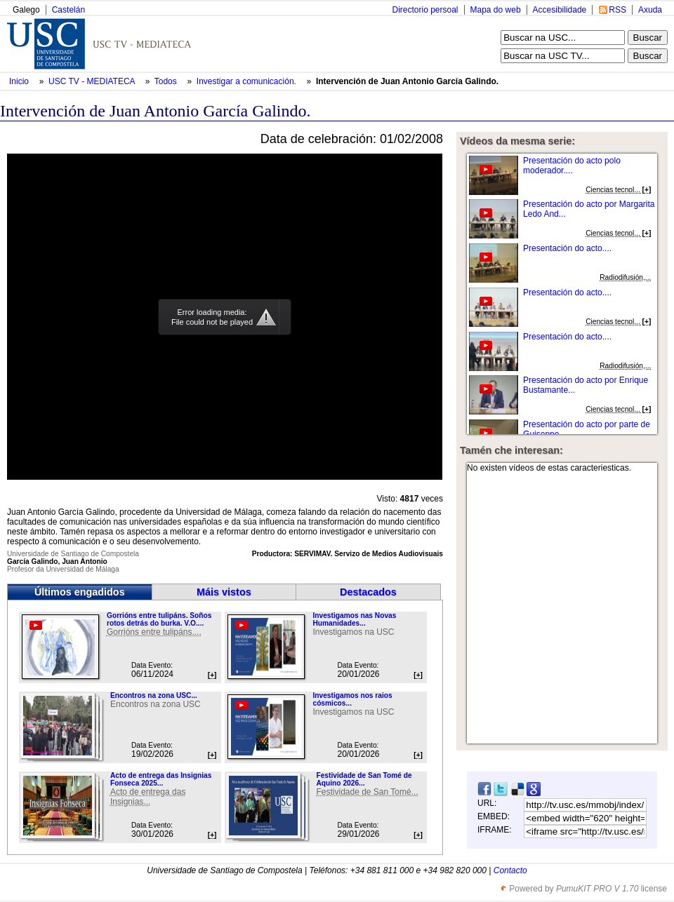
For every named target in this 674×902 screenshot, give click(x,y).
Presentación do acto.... (567, 248)
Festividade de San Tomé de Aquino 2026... (363, 779)
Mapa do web (495, 10)
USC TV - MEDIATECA (92, 81)
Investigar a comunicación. (247, 81)
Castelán (68, 10)
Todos (166, 81)
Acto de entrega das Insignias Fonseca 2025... (160, 779)
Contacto (510, 870)
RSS (617, 10)
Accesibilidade (560, 10)
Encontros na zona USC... (153, 695)
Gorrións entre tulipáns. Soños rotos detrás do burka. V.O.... (159, 619)
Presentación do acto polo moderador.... (572, 165)
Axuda (650, 10)
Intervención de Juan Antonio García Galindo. (407, 81)
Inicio (20, 81)
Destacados (368, 592)
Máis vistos (224, 592)
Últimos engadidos (79, 592)
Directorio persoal (425, 10)
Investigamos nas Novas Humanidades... (354, 619)
